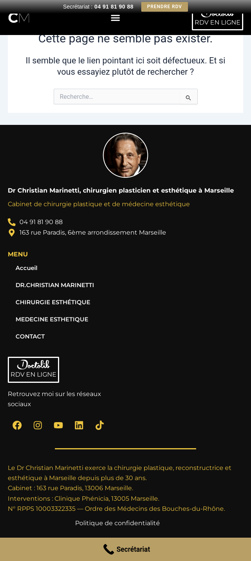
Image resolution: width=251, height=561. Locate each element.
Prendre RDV (164, 6)
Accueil (26, 268)
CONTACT (30, 336)
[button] (115, 17)
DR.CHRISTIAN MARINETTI (55, 285)
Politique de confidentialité (117, 523)
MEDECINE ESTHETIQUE (52, 319)
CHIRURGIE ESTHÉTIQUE (53, 302)
